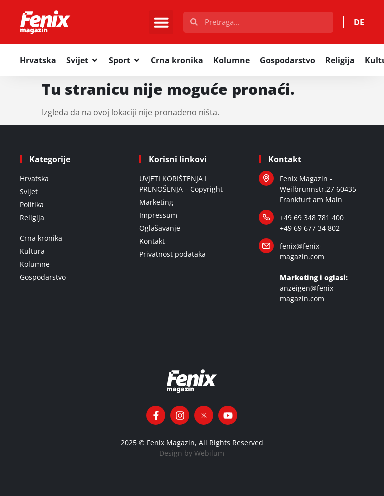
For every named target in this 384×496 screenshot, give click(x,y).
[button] (162, 22)
